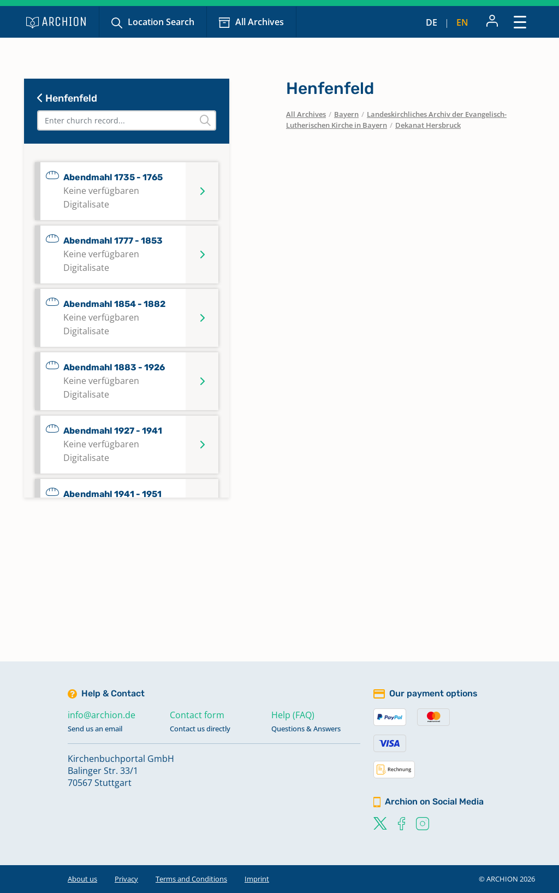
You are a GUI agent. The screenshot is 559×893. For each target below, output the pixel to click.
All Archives (259, 22)
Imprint (257, 879)
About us (82, 879)
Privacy (126, 879)
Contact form (197, 715)
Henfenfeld (67, 98)
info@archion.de (101, 715)
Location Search (161, 22)
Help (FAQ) (292, 715)
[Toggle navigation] (520, 21)
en (462, 22)
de (431, 22)
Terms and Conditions (191, 879)
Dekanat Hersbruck (428, 125)
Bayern (346, 114)
